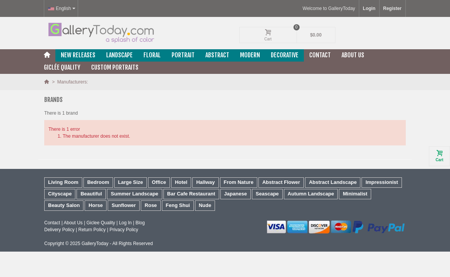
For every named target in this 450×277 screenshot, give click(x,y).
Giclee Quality (101, 222)
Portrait (183, 55)
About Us (353, 55)
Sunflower (124, 205)
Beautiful (91, 194)
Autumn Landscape (311, 194)
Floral (152, 55)
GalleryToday (95, 243)
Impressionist (381, 182)
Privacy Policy (124, 229)
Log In (125, 222)
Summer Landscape (134, 194)
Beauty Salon (64, 205)
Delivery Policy (59, 229)
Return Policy (91, 229)
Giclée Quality (62, 67)
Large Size (130, 182)
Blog (140, 222)
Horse (95, 205)
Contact (320, 55)
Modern (250, 55)
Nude (205, 205)
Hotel (181, 182)
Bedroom (98, 182)
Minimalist (355, 194)
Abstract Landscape (333, 182)
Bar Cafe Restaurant (191, 194)
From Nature (238, 182)
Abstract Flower (281, 182)
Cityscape (60, 194)
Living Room (63, 182)
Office (159, 182)
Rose (151, 205)
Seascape (267, 194)
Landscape (119, 55)
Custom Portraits (114, 67)
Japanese (235, 194)
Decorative (284, 55)
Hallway (205, 182)
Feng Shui (178, 205)
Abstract (217, 55)
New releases (78, 55)
